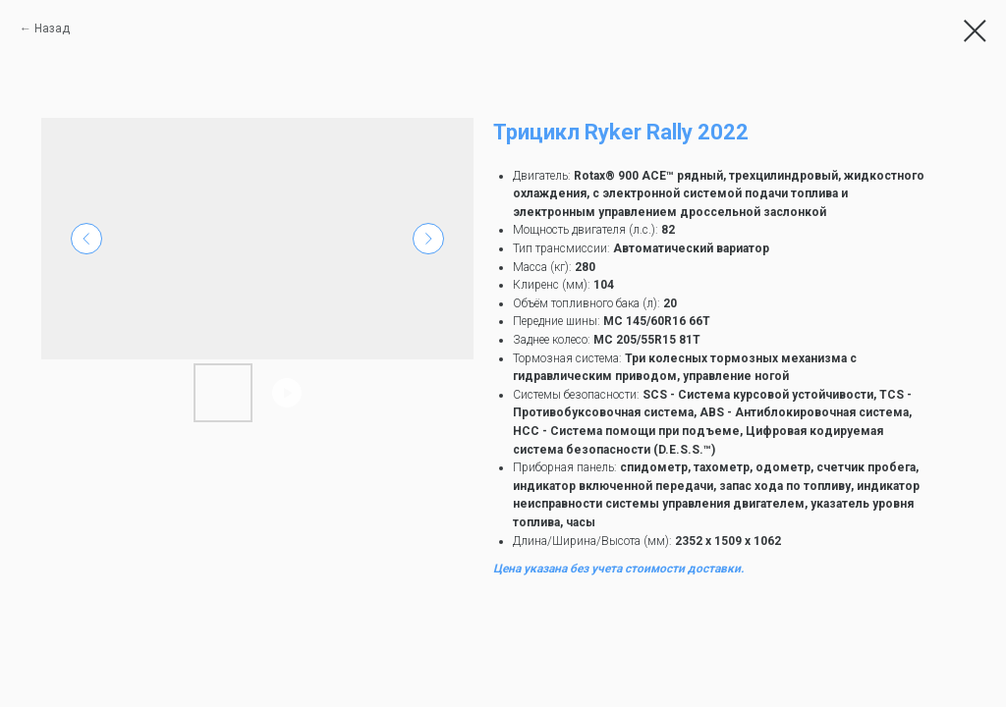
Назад (52, 28)
